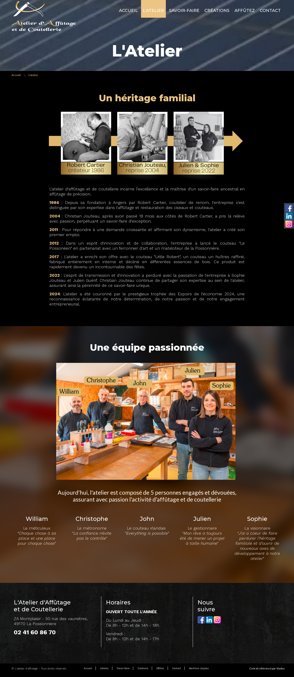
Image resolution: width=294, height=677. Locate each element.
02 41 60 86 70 (35, 632)
